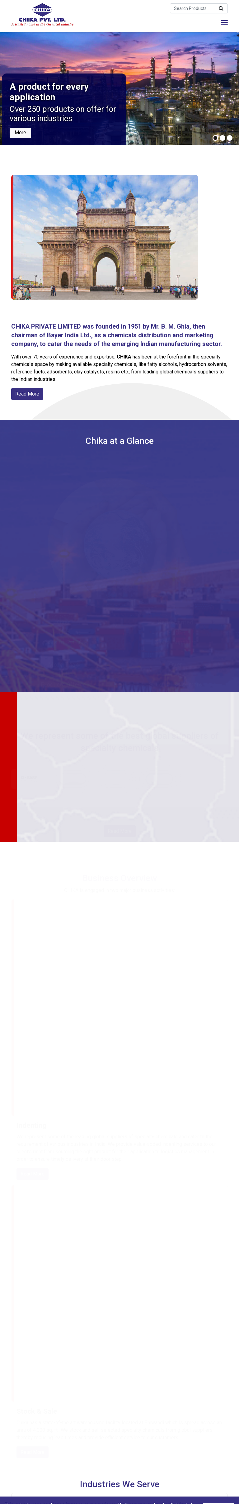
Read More (27, 394)
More (20, 132)
